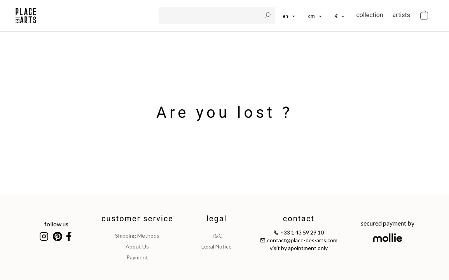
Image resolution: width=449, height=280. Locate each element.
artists (401, 15)
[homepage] (26, 15)
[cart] (424, 15)
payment (137, 257)
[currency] (340, 15)
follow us (56, 224)
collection (369, 15)
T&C (216, 235)
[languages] (289, 15)
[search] (211, 15)
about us (137, 246)
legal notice (216, 246)
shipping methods (137, 235)
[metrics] (315, 15)
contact (298, 218)
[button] (315, 15)
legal (216, 218)
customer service (137, 218)
